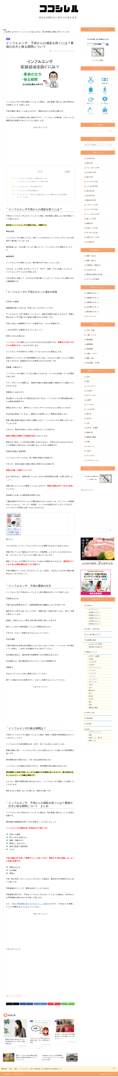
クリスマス (90, 456)
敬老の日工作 (91, 200)
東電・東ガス (91, 261)
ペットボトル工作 (92, 214)
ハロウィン (90, 446)
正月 (88, 377)
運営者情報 (8, 1074)
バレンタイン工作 (92, 168)
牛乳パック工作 (92, 228)
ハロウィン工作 (92, 205)
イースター (90, 405)
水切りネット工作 (92, 237)
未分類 (88, 724)
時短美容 (89, 718)
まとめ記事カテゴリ (93, 635)
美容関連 (89, 349)
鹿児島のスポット (92, 312)
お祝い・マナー (92, 354)
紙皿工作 (89, 223)
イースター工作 (92, 182)
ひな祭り (89, 391)
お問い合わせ (17, 1074)
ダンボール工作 (92, 233)
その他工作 (90, 242)
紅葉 (88, 442)
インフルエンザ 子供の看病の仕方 (30, 187)
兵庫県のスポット (92, 302)
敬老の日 (89, 433)
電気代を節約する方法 (94, 275)
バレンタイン (91, 386)
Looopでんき (91, 270)
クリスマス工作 (92, 210)
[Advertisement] (40, 143)
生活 (88, 729)
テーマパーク (91, 316)
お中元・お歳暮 (92, 428)
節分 (88, 382)
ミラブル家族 (98, 60)
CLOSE (67, 172)
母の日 (88, 414)
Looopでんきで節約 (95, 644)
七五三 (88, 451)
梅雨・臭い (90, 358)
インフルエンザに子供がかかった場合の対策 (33, 182)
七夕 (88, 423)
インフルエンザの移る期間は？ (28, 191)
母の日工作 (90, 191)
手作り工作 (90, 713)
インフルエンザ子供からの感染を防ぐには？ (33, 179)
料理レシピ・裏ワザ (95, 738)
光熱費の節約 (91, 640)
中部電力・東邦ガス (93, 265)
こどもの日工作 (92, 186)
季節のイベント (92, 652)
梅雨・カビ (92, 741)
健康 (8, 39)
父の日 (88, 419)
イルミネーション (92, 460)
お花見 (88, 400)
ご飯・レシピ (91, 335)
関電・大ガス (91, 256)
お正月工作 (90, 159)
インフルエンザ (11, 996)
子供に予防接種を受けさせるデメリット (27, 904)
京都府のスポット (92, 298)
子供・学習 (90, 330)
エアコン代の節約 (92, 279)
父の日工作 (90, 196)
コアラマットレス (95, 732)
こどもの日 (90, 409)
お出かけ (89, 606)
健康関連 (89, 344)
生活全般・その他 (92, 363)
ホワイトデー (91, 395)
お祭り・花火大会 (92, 629)
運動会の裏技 (91, 437)
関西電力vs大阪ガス (95, 647)
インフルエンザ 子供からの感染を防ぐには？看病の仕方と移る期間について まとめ (42, 196)
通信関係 (89, 340)
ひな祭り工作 (91, 172)
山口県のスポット (92, 307)
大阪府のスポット (92, 293)
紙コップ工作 (91, 219)
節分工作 (89, 163)
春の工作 (89, 177)
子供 (20, 996)
